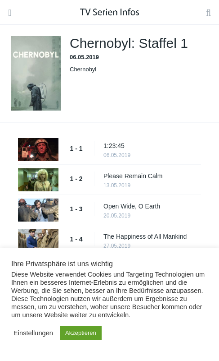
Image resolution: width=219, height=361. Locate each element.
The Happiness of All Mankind (145, 236)
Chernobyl (83, 69)
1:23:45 (114, 145)
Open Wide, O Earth (131, 206)
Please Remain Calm (133, 176)
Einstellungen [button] (33, 333)
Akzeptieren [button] (80, 332)
